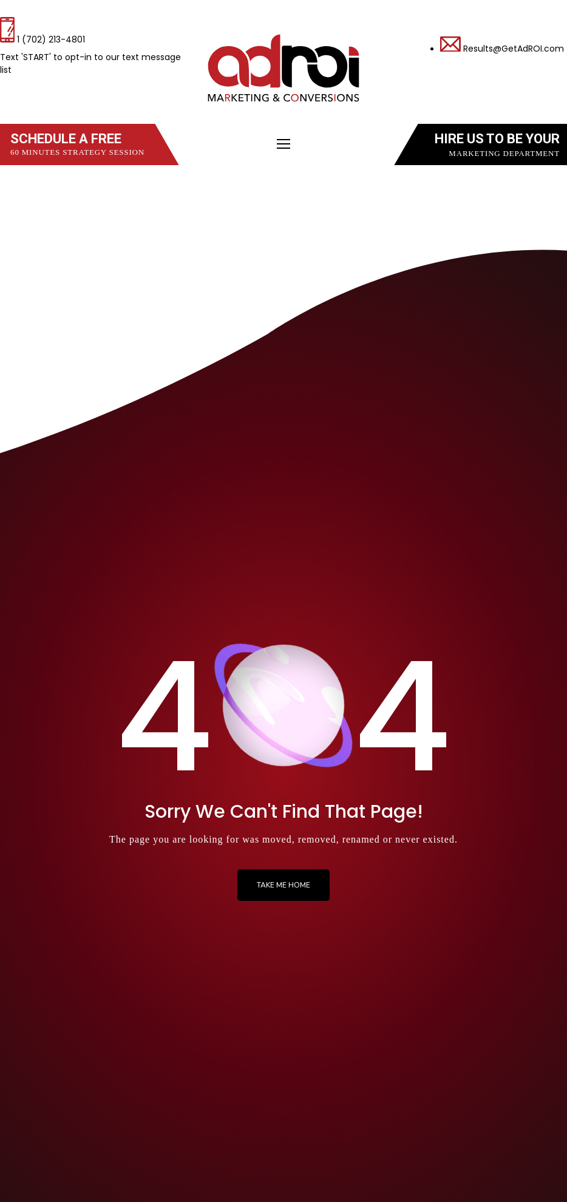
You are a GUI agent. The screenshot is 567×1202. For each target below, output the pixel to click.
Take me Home (283, 885)
